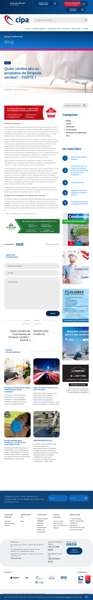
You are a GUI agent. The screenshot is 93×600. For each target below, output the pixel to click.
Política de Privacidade (63, 597)
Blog (68, 120)
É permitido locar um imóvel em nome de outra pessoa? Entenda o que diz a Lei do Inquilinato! (79, 170)
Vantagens (74, 525)
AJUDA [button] (72, 10)
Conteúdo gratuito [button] (38, 29)
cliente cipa (75, 29)
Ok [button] (87, 597)
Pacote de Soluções (77, 527)
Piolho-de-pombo (77, 182)
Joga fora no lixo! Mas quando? (79, 158)
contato (85, 29)
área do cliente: (17, 3)
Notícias (70, 126)
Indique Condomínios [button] (74, 551)
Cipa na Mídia (9, 523)
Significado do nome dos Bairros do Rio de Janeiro (79, 193)
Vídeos (7, 525)
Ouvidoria (73, 523)
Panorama (71, 129)
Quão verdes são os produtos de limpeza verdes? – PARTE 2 (20, 335)
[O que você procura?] (57, 20)
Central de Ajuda (76, 530)
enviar (52, 313)
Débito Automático (77, 521)
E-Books (7, 521)
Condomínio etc (53, 29)
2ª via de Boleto (75, 519)
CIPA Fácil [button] (43, 3)
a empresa (66, 29)
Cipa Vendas (58, 523)
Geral (68, 123)
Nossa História (42, 519)
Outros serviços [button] (72, 4)
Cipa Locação (58, 521)
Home (27, 29)
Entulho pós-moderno (41, 332)
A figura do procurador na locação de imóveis (79, 203)
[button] (9, 580)
